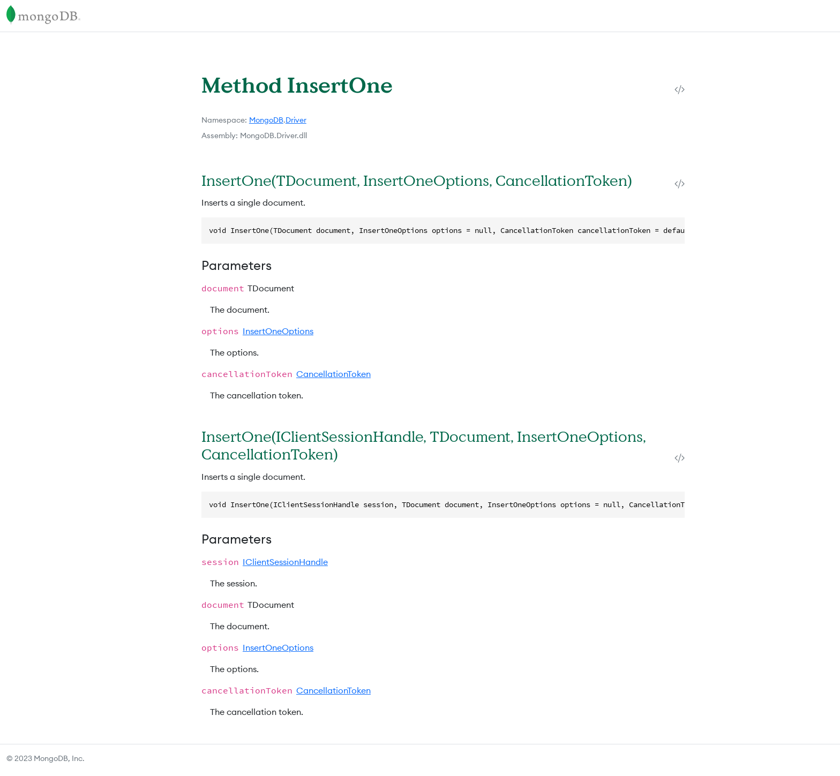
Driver (296, 120)
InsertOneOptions (278, 331)
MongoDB (266, 120)
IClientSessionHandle (285, 561)
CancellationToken (333, 373)
